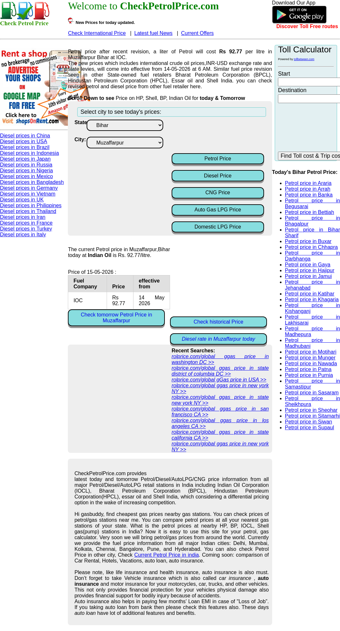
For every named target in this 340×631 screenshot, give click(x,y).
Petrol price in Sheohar (311, 410)
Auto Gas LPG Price (218, 209)
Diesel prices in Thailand (28, 211)
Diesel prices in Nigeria (26, 170)
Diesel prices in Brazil (24, 147)
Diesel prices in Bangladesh (32, 182)
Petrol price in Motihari (310, 352)
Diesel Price (217, 175)
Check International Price (97, 33)
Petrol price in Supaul (309, 427)
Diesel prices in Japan (25, 159)
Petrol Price (217, 158)
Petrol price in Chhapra (311, 247)
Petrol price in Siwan (308, 421)
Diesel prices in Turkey (26, 228)
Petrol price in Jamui (308, 276)
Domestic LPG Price (218, 227)
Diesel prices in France (26, 223)
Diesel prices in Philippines (30, 205)
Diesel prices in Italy (23, 234)
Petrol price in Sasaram (312, 392)
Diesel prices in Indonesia (29, 153)
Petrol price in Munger (310, 357)
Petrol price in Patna (308, 369)
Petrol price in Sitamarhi (312, 416)
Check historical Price (218, 322)
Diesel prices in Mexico (26, 176)
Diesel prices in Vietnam (27, 194)
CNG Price (218, 192)
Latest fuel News (153, 33)
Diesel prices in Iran (23, 217)
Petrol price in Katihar (310, 293)
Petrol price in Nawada (311, 363)
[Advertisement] (223, 136)
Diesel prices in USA (23, 141)
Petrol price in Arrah (308, 189)
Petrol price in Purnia (309, 375)
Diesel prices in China (25, 135)
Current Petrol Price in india (166, 555)
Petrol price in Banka (309, 195)
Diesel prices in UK (22, 199)
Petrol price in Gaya (308, 264)
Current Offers (197, 33)
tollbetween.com (304, 59)
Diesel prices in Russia (26, 164)
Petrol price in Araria (308, 183)
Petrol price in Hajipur (310, 270)
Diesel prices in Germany (29, 188)
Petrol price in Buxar (308, 241)
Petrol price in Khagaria (312, 299)
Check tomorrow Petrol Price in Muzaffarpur (116, 317)
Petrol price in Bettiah (309, 212)
